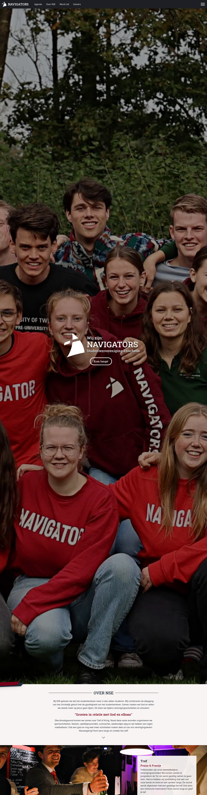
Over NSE (50, 4)
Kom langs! (101, 361)
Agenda (38, 4)
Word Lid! (64, 4)
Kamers (77, 4)
